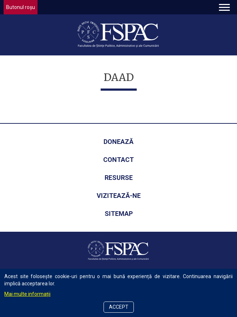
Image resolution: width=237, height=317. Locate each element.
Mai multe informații (27, 294)
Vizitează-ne (119, 195)
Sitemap (119, 213)
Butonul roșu (20, 7)
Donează (118, 141)
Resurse (119, 177)
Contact (118, 159)
